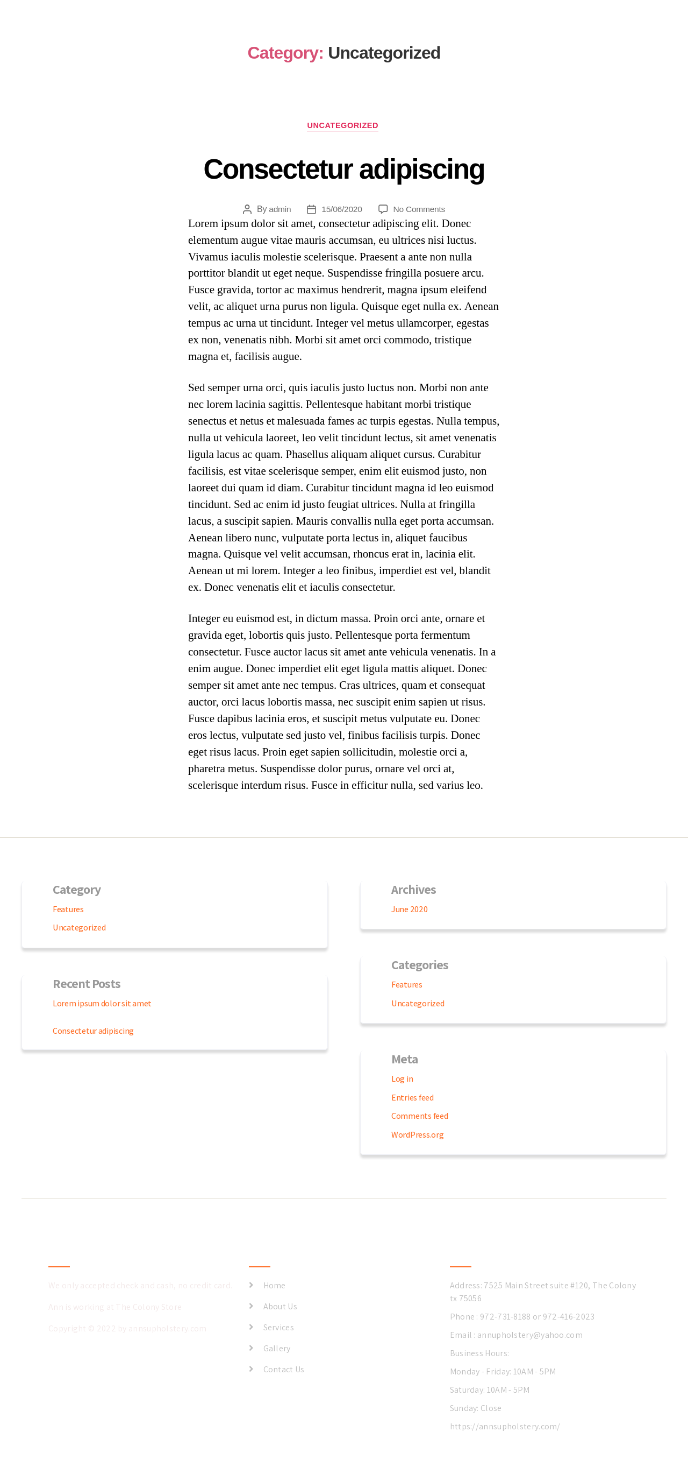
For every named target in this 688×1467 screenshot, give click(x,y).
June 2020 (409, 910)
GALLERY (503, 39)
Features (68, 910)
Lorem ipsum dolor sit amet (102, 1004)
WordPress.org (417, 1135)
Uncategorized (344, 126)
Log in (402, 1080)
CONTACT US (618, 39)
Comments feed (419, 1117)
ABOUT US (557, 39)
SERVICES (449, 39)
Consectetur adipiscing (343, 168)
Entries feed (412, 1098)
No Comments (420, 210)
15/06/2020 (341, 210)
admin (278, 210)
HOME (401, 39)
